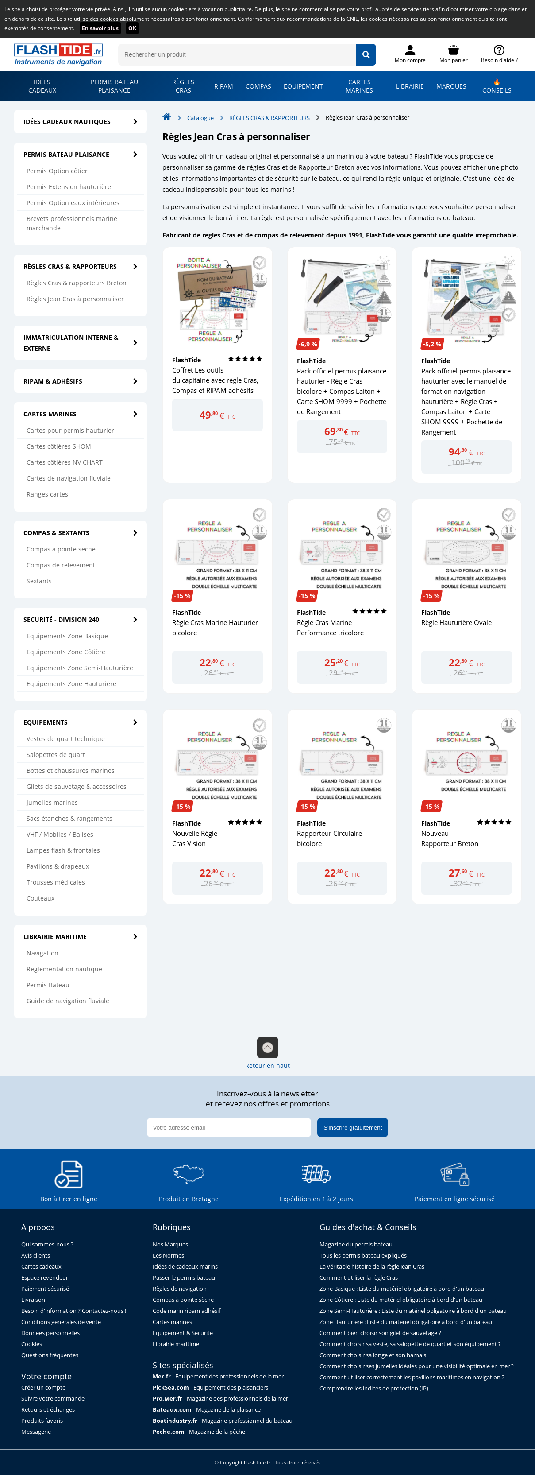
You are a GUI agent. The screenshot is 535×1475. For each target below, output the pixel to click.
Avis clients (35, 1255)
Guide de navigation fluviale (68, 1001)
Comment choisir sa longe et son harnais (372, 1355)
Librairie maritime (176, 1344)
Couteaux (40, 898)
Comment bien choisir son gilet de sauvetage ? (380, 1333)
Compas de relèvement (61, 565)
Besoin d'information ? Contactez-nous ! (73, 1311)
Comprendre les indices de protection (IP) (373, 1388)
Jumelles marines (52, 802)
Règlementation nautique (64, 969)
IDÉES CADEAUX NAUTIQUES (80, 121)
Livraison (33, 1300)
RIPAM (223, 86)
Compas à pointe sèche (61, 549)
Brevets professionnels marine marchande (72, 223)
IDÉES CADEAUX (42, 86)
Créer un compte (43, 1387)
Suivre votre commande (53, 1398)
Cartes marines (172, 1322)
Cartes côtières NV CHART (65, 462)
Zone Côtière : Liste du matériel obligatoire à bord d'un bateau (400, 1300)
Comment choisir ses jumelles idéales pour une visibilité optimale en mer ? (416, 1366)
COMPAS (258, 86)
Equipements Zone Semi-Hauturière (80, 668)
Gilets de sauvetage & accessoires (77, 786)
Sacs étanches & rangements (69, 818)
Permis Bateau (48, 985)
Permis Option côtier (57, 171)
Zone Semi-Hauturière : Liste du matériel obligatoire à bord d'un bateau (413, 1311)
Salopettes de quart (56, 754)
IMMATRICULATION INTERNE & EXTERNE (80, 343)
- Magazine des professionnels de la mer (220, 1398)
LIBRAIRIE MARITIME (80, 936)
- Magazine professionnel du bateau (223, 1421)
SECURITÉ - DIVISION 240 (80, 619)
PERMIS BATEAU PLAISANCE (114, 86)
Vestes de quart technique (66, 738)
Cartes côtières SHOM (59, 446)
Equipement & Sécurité (183, 1333)
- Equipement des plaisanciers (210, 1387)
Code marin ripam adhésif (186, 1311)
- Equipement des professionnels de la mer (218, 1376)
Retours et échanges (48, 1409)
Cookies (31, 1344)
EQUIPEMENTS (80, 722)
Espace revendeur (44, 1277)
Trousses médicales (56, 882)
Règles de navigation (180, 1289)
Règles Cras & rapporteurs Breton (77, 283)
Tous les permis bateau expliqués (363, 1255)
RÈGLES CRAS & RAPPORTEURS (80, 266)
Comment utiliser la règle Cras (358, 1277)
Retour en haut (267, 1053)
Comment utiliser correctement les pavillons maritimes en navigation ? (411, 1377)
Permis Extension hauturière (69, 186)
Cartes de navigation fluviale (69, 478)
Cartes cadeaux (41, 1266)
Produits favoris (42, 1421)
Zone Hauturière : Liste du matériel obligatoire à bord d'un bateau (405, 1322)
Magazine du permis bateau (356, 1244)
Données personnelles (50, 1333)
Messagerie (36, 1432)
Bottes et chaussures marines (71, 770)
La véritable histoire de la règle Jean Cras (371, 1266)
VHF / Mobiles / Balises (60, 834)
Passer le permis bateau (184, 1277)
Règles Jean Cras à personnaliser (75, 299)
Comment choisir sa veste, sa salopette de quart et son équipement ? (410, 1344)
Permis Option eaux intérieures (73, 202)
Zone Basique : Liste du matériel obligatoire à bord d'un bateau (401, 1289)
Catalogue (200, 118)
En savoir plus (100, 28)
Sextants (39, 581)
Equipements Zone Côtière (66, 652)
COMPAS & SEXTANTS (80, 532)
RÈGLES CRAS (183, 86)
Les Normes (168, 1255)
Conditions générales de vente (61, 1322)
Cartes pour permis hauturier (70, 430)
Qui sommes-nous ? (47, 1244)
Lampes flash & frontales (63, 850)
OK (132, 28)
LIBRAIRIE (410, 86)
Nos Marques (170, 1244)
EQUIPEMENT (303, 86)
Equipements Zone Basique (67, 636)
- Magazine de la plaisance (207, 1409)
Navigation (42, 953)
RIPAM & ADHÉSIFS (80, 381)
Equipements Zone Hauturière (71, 683)
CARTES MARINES (359, 86)
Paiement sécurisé (45, 1289)
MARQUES (451, 86)
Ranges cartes (47, 494)
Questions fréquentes (49, 1355)
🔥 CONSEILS (497, 86)
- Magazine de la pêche (199, 1432)
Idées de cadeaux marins (185, 1266)
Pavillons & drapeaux (58, 866)
